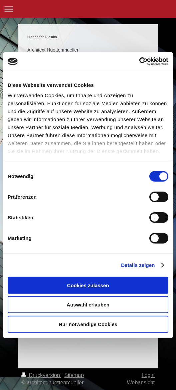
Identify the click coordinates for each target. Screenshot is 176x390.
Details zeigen (138, 265)
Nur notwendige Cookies (88, 324)
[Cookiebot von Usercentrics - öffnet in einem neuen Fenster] (139, 61)
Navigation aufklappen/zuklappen (88, 9)
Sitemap (74, 375)
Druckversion (41, 375)
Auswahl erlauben (88, 304)
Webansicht (141, 382)
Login (148, 375)
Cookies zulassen (88, 285)
